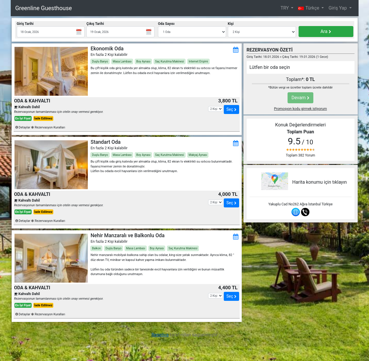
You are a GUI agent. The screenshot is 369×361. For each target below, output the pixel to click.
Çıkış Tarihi (95, 24)
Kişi (231, 24)
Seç (231, 109)
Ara (325, 31)
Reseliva (159, 335)
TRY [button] (285, 8)
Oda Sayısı (166, 24)
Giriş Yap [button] (338, 8)
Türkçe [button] (309, 8)
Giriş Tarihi (25, 24)
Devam (300, 97)
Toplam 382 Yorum (300, 155)
